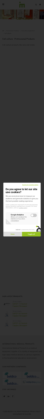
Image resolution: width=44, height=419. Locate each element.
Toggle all (31, 234)
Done (13, 234)
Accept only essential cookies (30, 185)
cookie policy (23, 208)
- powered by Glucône (25, 229)
